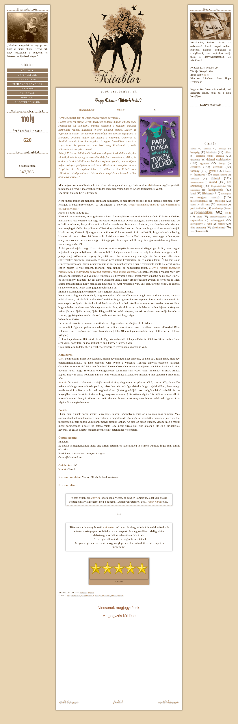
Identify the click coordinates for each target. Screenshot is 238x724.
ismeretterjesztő (196, 182)
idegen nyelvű (220, 174)
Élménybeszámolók (27, 84)
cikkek (227, 152)
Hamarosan (27, 79)
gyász (212, 171)
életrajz (221, 163)
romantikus (117, 596)
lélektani (207, 193)
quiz (229, 208)
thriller (221, 223)
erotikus (195, 167)
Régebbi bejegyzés (168, 702)
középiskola (87, 596)
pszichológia (217, 208)
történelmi (218, 227)
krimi (193, 193)
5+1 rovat (27, 93)
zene (200, 231)
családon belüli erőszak (210, 155)
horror (228, 171)
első (150, 184)
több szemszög (198, 227)
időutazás (194, 178)
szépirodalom (196, 220)
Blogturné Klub (27, 102)
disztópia (195, 159)
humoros (199, 174)
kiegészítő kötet (218, 186)
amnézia (207, 148)
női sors (205, 204)
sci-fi (228, 212)
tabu (209, 223)
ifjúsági (215, 178)
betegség (194, 152)
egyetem (204, 163)
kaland (213, 182)
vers (192, 231)
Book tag (28, 97)
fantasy (194, 171)
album (193, 148)
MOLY (120, 109)
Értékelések (27, 75)
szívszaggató (217, 220)
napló (193, 204)
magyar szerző (102, 596)
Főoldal (118, 702)
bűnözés (211, 152)
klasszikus (195, 190)
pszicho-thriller (198, 208)
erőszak (217, 167)
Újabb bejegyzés (68, 702)
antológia (222, 148)
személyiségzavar (218, 216)
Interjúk (27, 88)
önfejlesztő (222, 204)
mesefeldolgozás (198, 200)
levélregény (226, 193)
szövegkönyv (196, 224)
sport (199, 216)
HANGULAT (86, 109)
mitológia (220, 200)
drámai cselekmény (218, 159)
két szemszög (74, 596)
